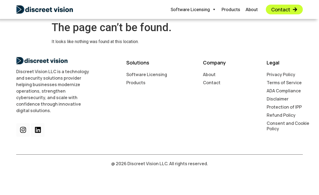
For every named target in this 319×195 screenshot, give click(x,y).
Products (231, 9)
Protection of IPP (284, 107)
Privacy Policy (281, 74)
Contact (211, 83)
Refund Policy (281, 115)
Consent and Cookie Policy (288, 126)
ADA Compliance (284, 91)
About (252, 9)
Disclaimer (278, 99)
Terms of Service (284, 83)
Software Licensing (193, 10)
